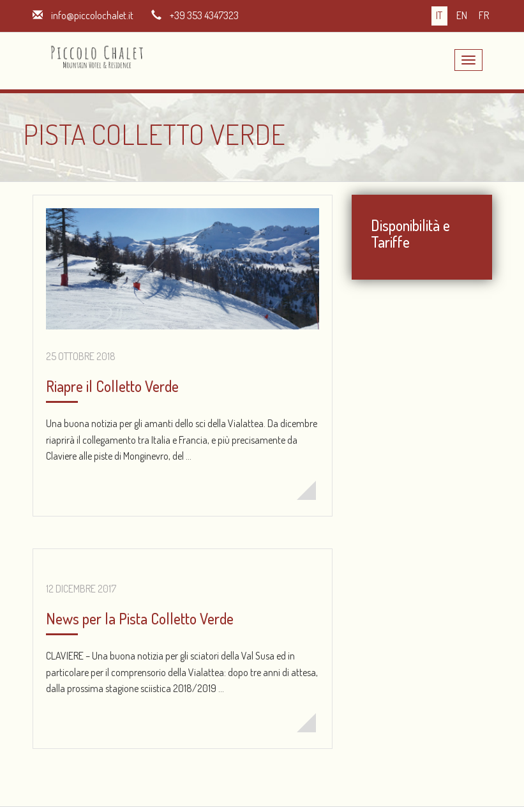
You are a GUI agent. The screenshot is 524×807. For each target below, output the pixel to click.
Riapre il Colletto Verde (112, 386)
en (461, 15)
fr (484, 15)
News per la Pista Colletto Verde (140, 618)
